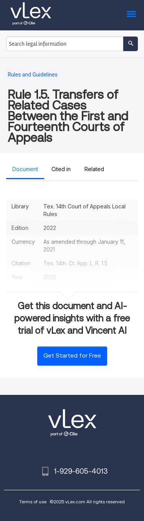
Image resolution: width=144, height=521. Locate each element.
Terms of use (32, 501)
